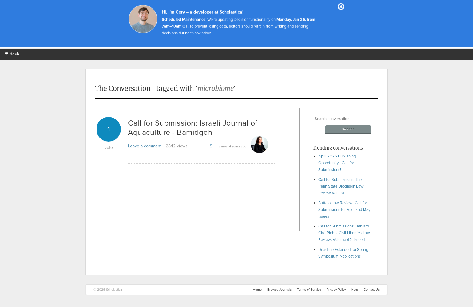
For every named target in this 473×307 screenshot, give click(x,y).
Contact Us (372, 290)
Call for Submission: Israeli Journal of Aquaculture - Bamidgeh (192, 128)
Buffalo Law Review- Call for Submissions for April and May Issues (344, 209)
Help (354, 290)
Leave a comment (144, 146)
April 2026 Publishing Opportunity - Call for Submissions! (337, 163)
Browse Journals (279, 290)
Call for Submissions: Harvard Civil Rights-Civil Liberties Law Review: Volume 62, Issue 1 (344, 233)
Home (257, 290)
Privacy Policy (336, 290)
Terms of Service (309, 290)
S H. (213, 146)
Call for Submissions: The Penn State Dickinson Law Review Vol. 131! (341, 186)
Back (12, 53)
